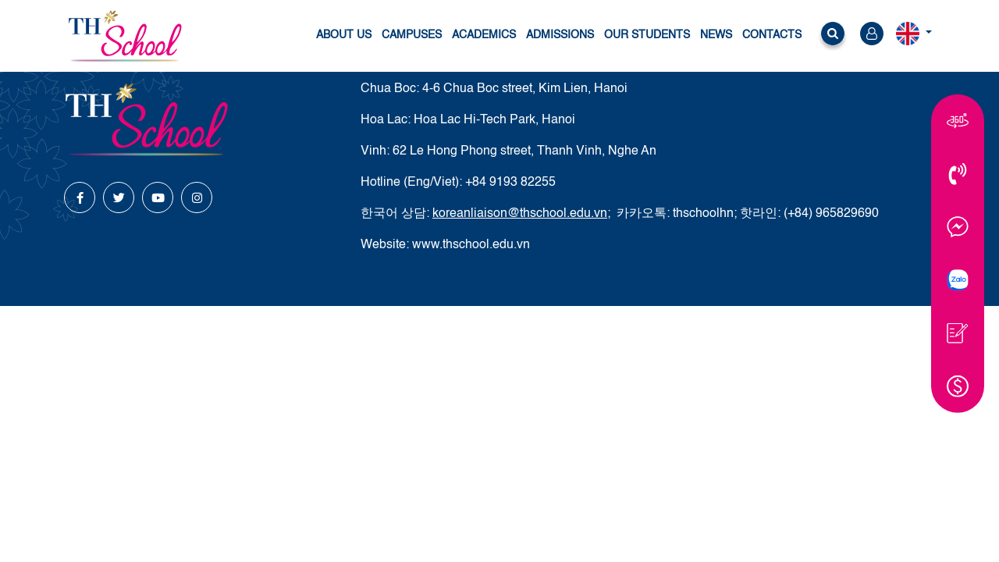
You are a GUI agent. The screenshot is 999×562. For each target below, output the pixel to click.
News (716, 35)
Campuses (412, 35)
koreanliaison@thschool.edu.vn (519, 214)
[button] (833, 37)
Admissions (560, 35)
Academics (484, 35)
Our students (647, 35)
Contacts (772, 35)
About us (344, 35)
